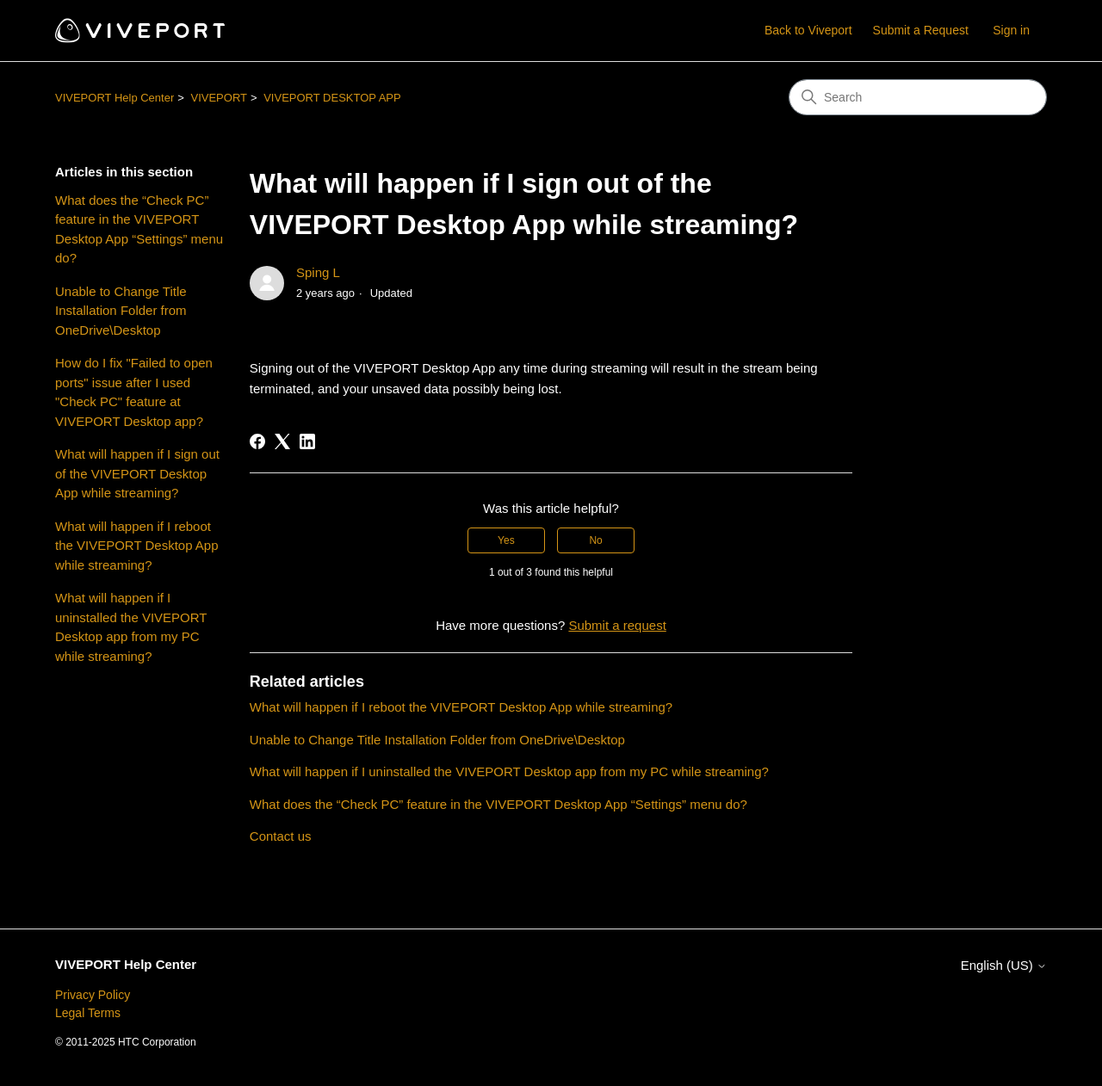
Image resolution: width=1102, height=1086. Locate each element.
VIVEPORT (218, 97)
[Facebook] (257, 441)
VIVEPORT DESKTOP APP (331, 97)
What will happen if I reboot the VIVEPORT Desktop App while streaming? (137, 545)
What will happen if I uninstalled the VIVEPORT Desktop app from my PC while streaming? (131, 626)
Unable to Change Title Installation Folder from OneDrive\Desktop (121, 310)
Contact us (281, 836)
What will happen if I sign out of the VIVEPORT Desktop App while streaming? (137, 473)
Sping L (318, 272)
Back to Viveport (808, 30)
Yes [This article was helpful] (506, 540)
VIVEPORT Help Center (114, 97)
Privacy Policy (92, 995)
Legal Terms (88, 1013)
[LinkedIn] (307, 441)
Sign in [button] (1011, 30)
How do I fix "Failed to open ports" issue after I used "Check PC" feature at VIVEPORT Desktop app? (134, 392)
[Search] (917, 97)
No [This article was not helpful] (595, 540)
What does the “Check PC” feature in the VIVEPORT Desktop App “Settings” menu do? (139, 229)
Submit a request (617, 625)
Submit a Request (921, 30)
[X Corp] (282, 441)
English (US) (1004, 965)
